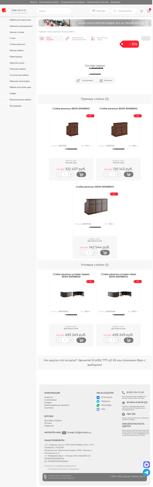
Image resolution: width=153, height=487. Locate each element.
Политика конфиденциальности (60, 466)
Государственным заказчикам (73, 2)
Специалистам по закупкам (98, 2)
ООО (46, 445)
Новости (33, 2)
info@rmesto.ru (82, 432)
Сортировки (87, 80)
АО (45, 456)
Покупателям (125, 11)
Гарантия (49, 426)
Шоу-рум (101, 11)
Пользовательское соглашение (63, 469)
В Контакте (106, 397)
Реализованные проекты (49, 2)
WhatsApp (106, 405)
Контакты (49, 408)
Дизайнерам (115, 2)
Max (103, 409)
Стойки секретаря (53, 32)
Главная (42, 32)
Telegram (105, 401)
